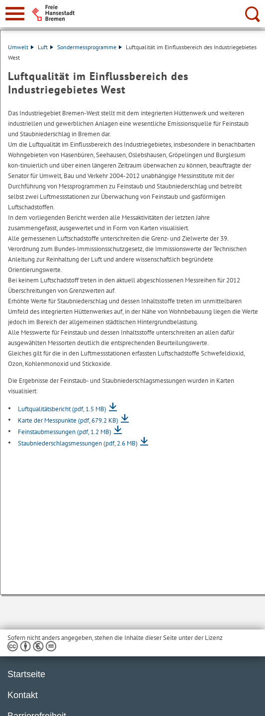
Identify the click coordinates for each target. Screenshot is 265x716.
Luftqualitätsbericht (62, 409)
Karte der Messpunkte (68, 420)
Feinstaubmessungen (64, 432)
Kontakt (22, 695)
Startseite (26, 674)
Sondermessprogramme (89, 47)
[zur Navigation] (15, 13)
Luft (45, 47)
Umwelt (21, 47)
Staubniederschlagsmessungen (78, 443)
